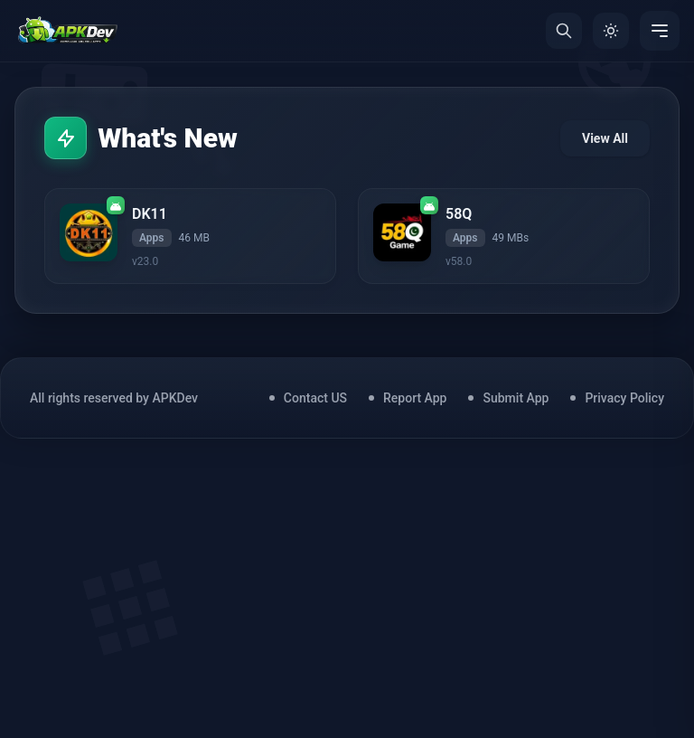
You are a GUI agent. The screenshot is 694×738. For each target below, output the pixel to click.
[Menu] (660, 31)
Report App (414, 400)
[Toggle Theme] (611, 31)
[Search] (564, 31)
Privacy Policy (624, 400)
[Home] (67, 31)
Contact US (315, 400)
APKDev (175, 400)
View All (605, 139)
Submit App (516, 400)
